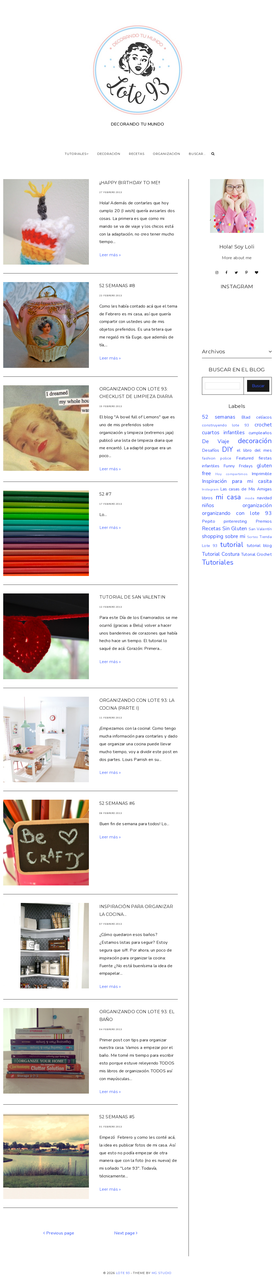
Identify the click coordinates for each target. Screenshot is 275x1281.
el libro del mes (254, 450)
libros (207, 498)
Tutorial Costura (221, 554)
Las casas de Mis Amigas (246, 489)
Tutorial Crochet (256, 554)
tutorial (231, 544)
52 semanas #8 (117, 285)
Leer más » (110, 255)
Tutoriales (217, 562)
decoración (255, 441)
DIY (227, 449)
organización (257, 505)
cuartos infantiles (223, 432)
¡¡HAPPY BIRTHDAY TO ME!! (129, 182)
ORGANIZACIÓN (166, 154)
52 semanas (218, 417)
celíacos (264, 417)
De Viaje (215, 441)
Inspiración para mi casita (237, 481)
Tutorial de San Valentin (132, 597)
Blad (245, 417)
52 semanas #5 (117, 1116)
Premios (264, 521)
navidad (264, 498)
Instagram (210, 489)
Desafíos (210, 450)
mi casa (228, 497)
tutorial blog (259, 546)
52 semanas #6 (117, 803)
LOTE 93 (123, 1273)
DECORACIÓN (108, 154)
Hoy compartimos (231, 474)
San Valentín (260, 529)
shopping (212, 536)
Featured (245, 458)
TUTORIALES (77, 154)
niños (208, 505)
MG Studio (162, 1273)
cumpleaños (260, 433)
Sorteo (252, 537)
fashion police (216, 458)
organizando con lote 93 (237, 513)
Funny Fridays (238, 466)
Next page (126, 1233)
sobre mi (235, 536)
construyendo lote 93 (225, 425)
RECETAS (136, 154)
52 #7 (105, 494)
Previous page (58, 1233)
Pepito (208, 521)
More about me (237, 258)
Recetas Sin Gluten (224, 528)
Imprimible (262, 474)
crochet (263, 424)
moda (249, 498)
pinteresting (235, 521)
